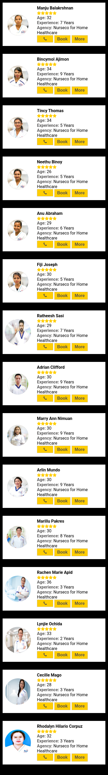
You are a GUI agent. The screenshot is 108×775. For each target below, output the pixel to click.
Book (62, 39)
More (80, 39)
